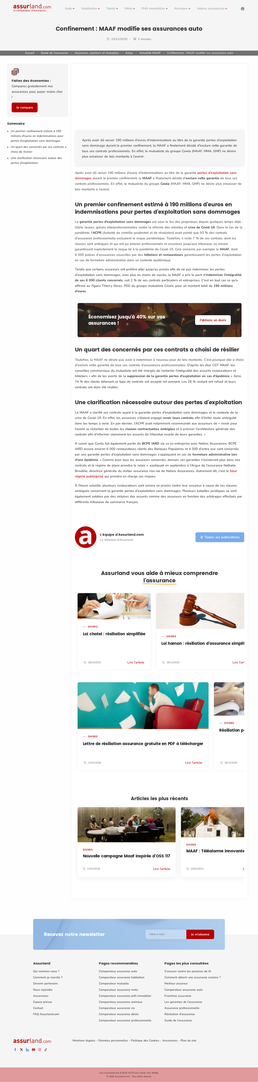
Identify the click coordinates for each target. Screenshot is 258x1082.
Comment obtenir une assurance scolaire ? (192, 977)
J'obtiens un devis (213, 320)
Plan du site (188, 1041)
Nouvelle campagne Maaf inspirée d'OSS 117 (126, 856)
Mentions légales (84, 1041)
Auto (68, 8)
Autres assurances (210, 8)
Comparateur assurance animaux (120, 1002)
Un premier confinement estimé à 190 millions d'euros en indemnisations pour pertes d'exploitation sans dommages (37, 136)
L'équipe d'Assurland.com (122, 534)
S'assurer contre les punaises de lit (187, 971)
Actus (129, 53)
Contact (38, 1008)
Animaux (181, 8)
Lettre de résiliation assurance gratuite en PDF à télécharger (143, 744)
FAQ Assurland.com (46, 1014)
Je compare (24, 107)
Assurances (40, 996)
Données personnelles (113, 1041)
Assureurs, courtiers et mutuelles (97, 53)
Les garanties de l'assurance (183, 1002)
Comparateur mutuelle (114, 983)
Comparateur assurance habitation (121, 977)
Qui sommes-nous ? (46, 971)
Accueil (29, 53)
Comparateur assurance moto (118, 990)
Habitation (89, 8)
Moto (128, 8)
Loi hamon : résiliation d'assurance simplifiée (206, 643)
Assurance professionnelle (181, 1008)
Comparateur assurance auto (118, 971)
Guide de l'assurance (54, 53)
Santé (111, 8)
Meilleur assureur (176, 983)
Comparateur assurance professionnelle (125, 1020)
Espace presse (42, 1002)
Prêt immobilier (153, 8)
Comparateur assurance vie (117, 1008)
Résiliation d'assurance (179, 1014)
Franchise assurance (177, 996)
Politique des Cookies (145, 1041)
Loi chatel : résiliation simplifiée (114, 634)
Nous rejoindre (42, 990)
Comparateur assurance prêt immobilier (125, 996)
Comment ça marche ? (47, 977)
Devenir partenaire (45, 983)
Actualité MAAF (150, 53)
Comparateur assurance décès (119, 1014)
